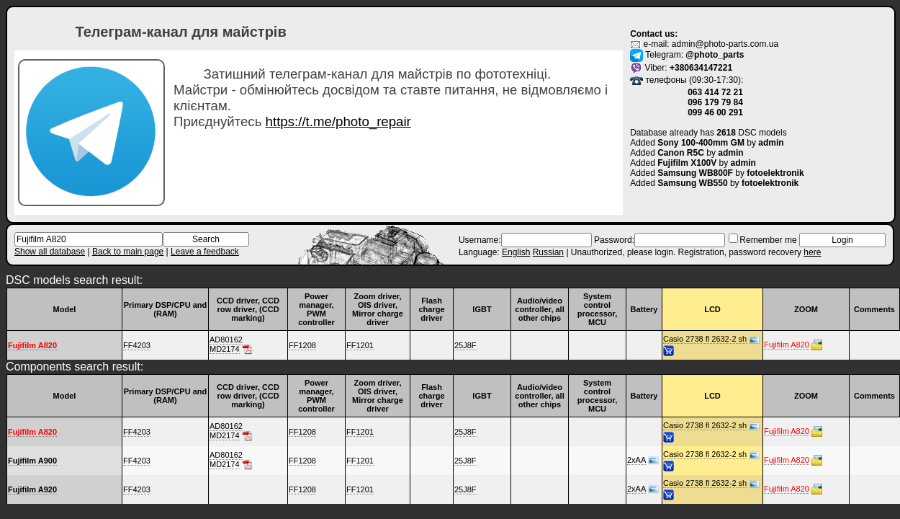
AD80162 (226, 339)
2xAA (636, 460)
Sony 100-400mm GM (700, 143)
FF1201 (360, 345)
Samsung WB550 (692, 183)
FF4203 (136, 345)
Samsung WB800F (695, 173)
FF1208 (302, 345)
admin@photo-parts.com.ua (725, 44)
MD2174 (225, 349)
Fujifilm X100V (686, 163)
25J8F (465, 345)
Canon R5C (680, 153)
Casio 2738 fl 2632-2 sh (705, 338)
